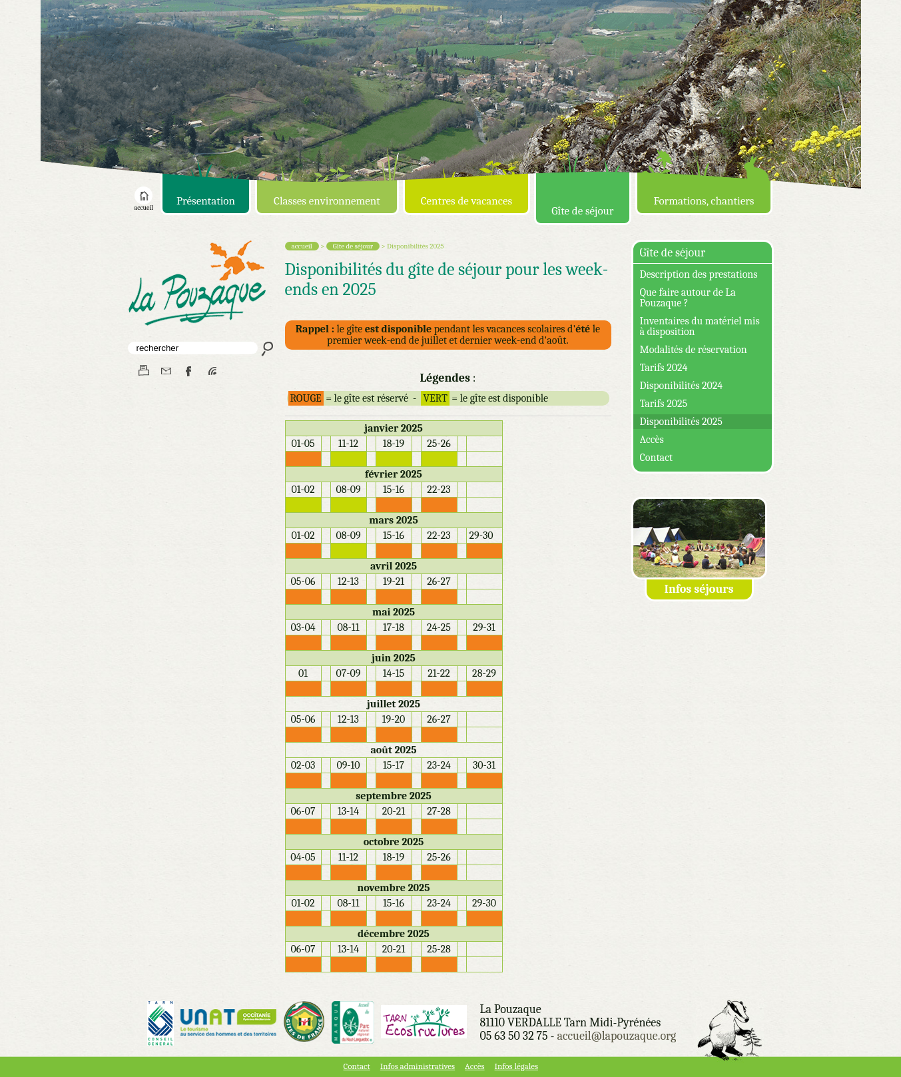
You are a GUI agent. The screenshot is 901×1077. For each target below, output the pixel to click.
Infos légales (516, 1066)
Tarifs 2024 (664, 368)
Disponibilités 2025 (681, 422)
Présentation (205, 200)
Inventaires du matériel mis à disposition (700, 326)
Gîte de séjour (582, 210)
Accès (652, 440)
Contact (656, 458)
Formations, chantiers (703, 200)
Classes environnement (327, 200)
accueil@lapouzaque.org (616, 1036)
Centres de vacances (466, 200)
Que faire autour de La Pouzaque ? (688, 297)
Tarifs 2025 (664, 404)
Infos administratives (417, 1066)
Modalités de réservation (693, 350)
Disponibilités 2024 (681, 386)
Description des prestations (699, 274)
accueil (144, 205)
